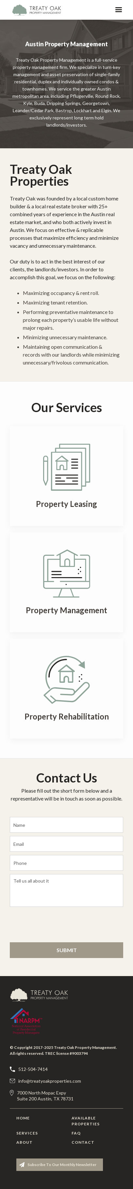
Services (27, 1133)
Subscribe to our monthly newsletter (61, 1164)
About (24, 1142)
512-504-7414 (33, 1069)
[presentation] (49, 923)
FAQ (76, 1133)
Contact (83, 1142)
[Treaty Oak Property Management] (42, 995)
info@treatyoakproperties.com (49, 1081)
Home (23, 1118)
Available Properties (84, 1121)
